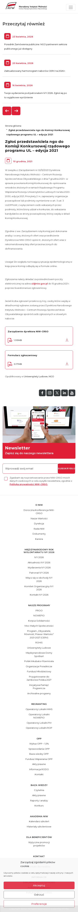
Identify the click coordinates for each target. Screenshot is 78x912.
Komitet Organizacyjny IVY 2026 (39, 588)
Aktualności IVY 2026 (39, 562)
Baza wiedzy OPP (39, 754)
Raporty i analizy (39, 800)
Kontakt (39, 774)
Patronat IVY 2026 (39, 572)
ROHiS (39, 642)
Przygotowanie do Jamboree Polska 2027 (39, 678)
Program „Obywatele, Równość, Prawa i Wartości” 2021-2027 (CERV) (39, 634)
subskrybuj (66, 468)
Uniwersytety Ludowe (36, 376)
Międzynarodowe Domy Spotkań (39, 654)
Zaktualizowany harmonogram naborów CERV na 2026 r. (35, 71)
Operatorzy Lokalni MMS (39, 709)
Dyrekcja (39, 523)
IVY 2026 (39, 557)
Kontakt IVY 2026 (39, 594)
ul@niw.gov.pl (39, 283)
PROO (39, 610)
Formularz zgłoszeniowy (22, 355)
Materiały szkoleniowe (39, 826)
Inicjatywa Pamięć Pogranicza (39, 687)
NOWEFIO (39, 615)
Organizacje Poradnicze (39, 666)
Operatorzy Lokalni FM (39, 722)
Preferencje (39, 903)
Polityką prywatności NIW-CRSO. (29, 484)
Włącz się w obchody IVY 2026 (39, 579)
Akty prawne (39, 764)
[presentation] (7, 111)
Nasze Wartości (39, 518)
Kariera (39, 539)
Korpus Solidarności (39, 620)
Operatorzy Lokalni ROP (39, 727)
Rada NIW (39, 528)
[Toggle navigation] (70, 7)
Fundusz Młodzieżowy (39, 671)
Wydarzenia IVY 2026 (39, 567)
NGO (51, 376)
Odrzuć (39, 894)
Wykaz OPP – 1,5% (39, 743)
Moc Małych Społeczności (39, 625)
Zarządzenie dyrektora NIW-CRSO (28, 331)
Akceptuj (39, 885)
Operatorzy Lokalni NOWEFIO (39, 716)
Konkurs (39, 805)
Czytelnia (39, 790)
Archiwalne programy (39, 693)
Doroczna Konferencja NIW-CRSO (39, 512)
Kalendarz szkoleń (39, 821)
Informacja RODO (39, 769)
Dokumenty (39, 533)
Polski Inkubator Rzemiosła (39, 661)
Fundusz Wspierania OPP (39, 759)
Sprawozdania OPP (39, 748)
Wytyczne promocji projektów (39, 844)
